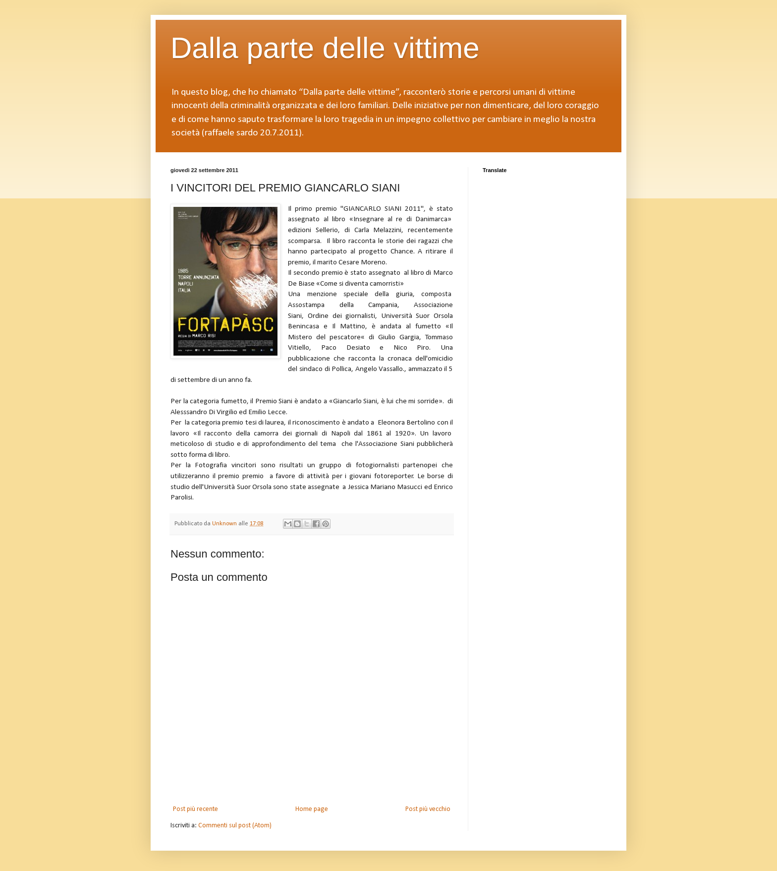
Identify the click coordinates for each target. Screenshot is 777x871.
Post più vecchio (427, 809)
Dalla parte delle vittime (325, 47)
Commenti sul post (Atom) (235, 825)
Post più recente (195, 809)
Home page (311, 809)
